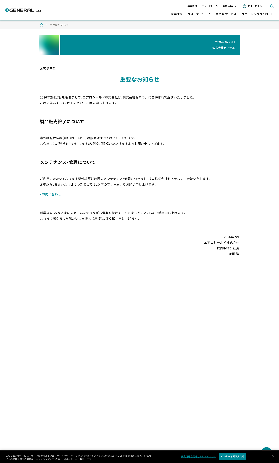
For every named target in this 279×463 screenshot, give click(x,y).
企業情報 (176, 14)
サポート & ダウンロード (258, 14)
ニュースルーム (210, 6)
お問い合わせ (230, 6)
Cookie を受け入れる (232, 457)
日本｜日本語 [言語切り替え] (255, 6)
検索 (272, 6)
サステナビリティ (199, 14)
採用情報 (192, 6)
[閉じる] (273, 457)
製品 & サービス (226, 14)
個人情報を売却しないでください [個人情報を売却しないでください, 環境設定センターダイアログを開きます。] (198, 457)
